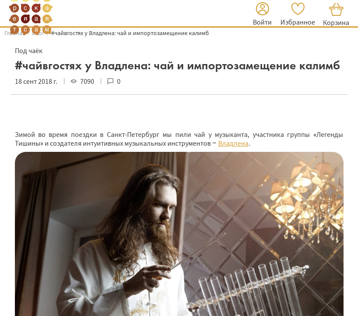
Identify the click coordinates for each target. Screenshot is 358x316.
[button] (262, 15)
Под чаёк (29, 50)
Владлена (233, 143)
